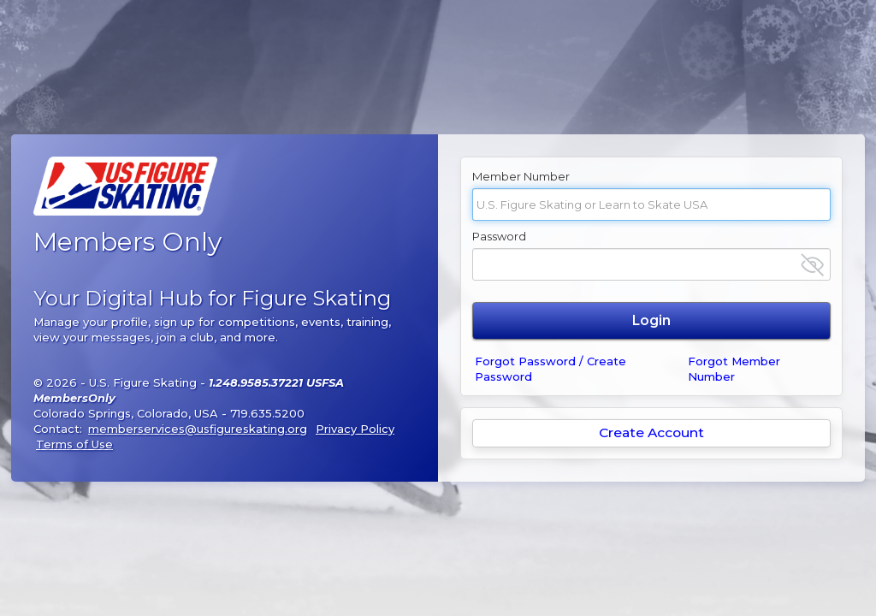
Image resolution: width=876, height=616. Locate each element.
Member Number (521, 176)
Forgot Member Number (734, 368)
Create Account (651, 432)
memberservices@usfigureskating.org (197, 428)
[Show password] (812, 264)
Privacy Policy (355, 428)
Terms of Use (74, 444)
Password (499, 236)
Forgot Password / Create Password (550, 368)
